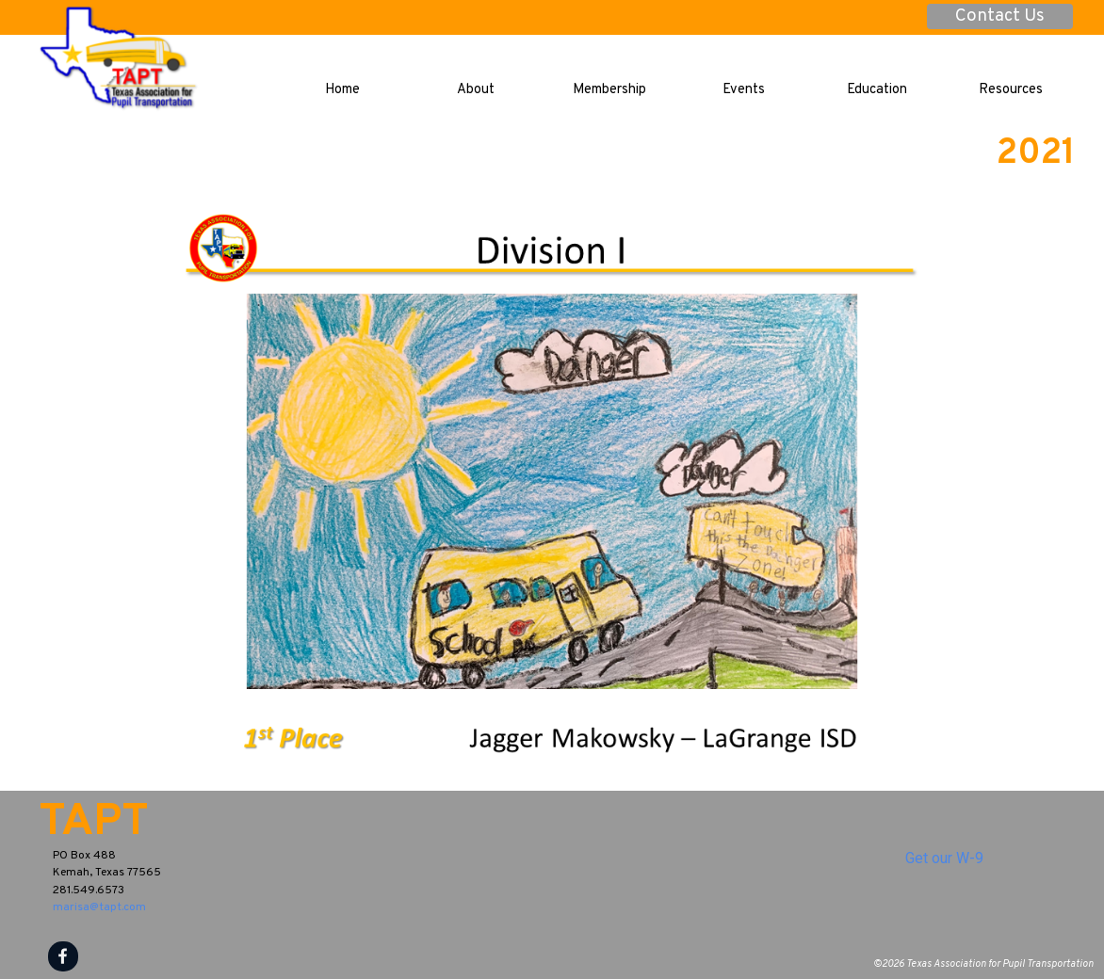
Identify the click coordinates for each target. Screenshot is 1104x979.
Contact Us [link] (1000, 16)
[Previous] (42, 493)
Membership (609, 90)
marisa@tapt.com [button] (99, 907)
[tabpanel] (194, 857)
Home (342, 90)
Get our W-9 (944, 858)
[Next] (1061, 493)
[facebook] (63, 956)
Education (877, 90)
